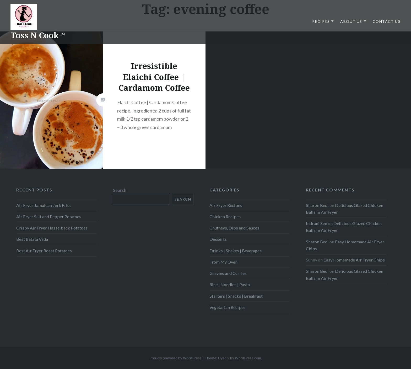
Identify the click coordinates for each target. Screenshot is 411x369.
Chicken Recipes (225, 216)
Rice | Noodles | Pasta (229, 284)
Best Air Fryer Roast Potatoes (44, 250)
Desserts (218, 239)
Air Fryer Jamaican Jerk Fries (44, 205)
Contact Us (387, 21)
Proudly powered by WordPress (175, 358)
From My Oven (223, 261)
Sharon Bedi (317, 205)
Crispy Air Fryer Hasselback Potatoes (52, 227)
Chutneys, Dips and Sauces (234, 227)
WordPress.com (248, 358)
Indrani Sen (316, 223)
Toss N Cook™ (37, 35)
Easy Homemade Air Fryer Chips (354, 259)
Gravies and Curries (228, 273)
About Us (351, 21)
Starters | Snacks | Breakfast (236, 295)
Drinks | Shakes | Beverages (235, 250)
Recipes (321, 21)
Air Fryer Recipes (225, 205)
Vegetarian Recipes (227, 307)
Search (119, 190)
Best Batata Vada (32, 239)
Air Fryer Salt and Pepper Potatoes (48, 216)
